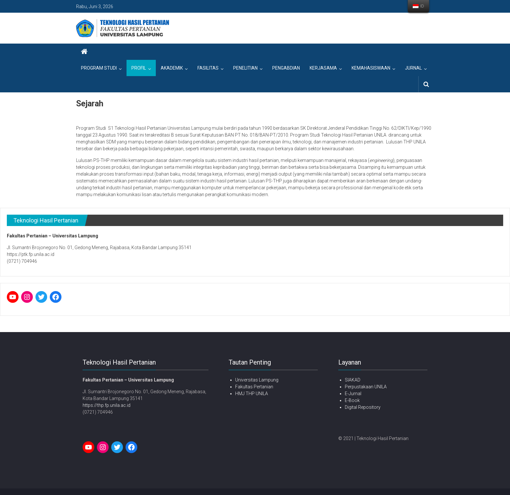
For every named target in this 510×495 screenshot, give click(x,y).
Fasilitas (208, 68)
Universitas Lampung (256, 379)
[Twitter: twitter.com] (41, 297)
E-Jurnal (353, 393)
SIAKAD (352, 379)
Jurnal (413, 68)
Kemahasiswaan (371, 68)
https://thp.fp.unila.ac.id (106, 405)
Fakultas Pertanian (254, 386)
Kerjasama (323, 68)
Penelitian (245, 68)
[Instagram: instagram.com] (27, 297)
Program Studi (99, 68)
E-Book (352, 400)
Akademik (172, 68)
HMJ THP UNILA (251, 393)
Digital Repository (363, 407)
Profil (138, 68)
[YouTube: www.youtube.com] (13, 297)
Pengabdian (286, 68)
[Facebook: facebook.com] (55, 297)
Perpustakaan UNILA (366, 386)
